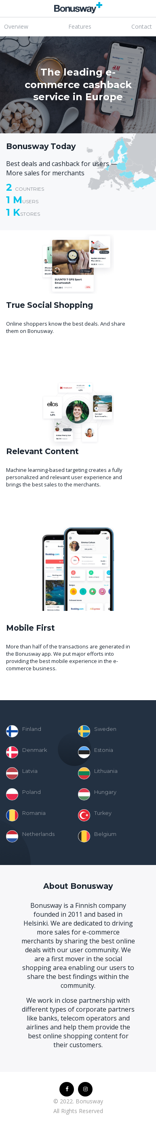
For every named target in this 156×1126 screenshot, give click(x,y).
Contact (141, 26)
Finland (23, 731)
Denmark (26, 752)
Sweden (97, 731)
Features (79, 26)
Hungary (97, 794)
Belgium (97, 836)
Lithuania (98, 773)
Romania (26, 815)
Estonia (95, 752)
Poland (23, 794)
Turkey (95, 815)
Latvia (22, 773)
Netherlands (30, 836)
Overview (16, 26)
